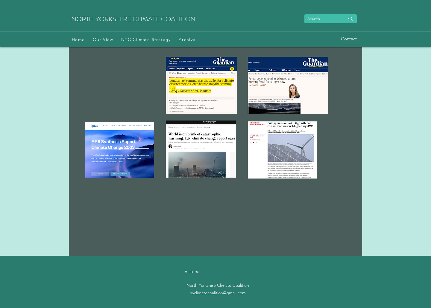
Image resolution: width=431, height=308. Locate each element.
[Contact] (349, 38)
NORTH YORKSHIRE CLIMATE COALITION (133, 19)
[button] (103, 39)
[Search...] (321, 19)
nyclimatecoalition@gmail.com (218, 292)
